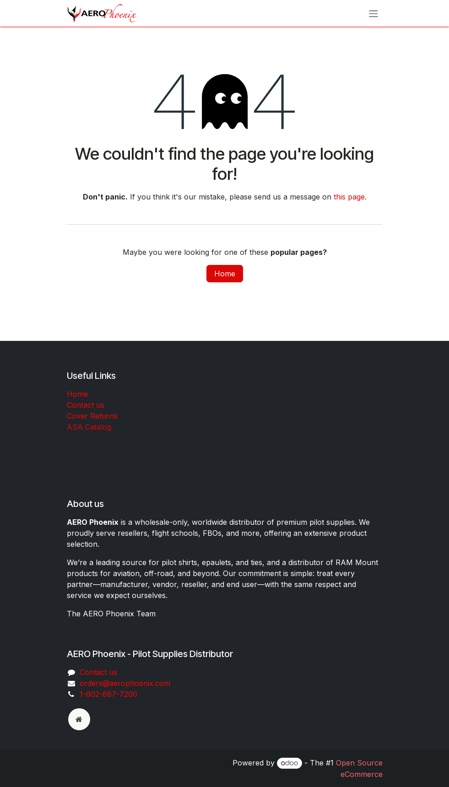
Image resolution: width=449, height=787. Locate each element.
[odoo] (79, 719)
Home (224, 273)
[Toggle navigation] (373, 13)
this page (349, 196)
